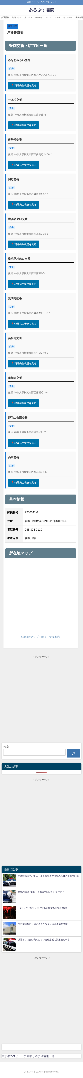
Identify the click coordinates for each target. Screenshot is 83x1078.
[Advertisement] (41, 699)
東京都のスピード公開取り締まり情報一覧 (28, 1056)
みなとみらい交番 (19, 60)
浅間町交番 (15, 298)
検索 (6, 746)
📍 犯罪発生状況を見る (23, 85)
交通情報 (5, 17)
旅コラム (28, 17)
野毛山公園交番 (17, 417)
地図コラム (17, 17)
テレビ (48, 17)
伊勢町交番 (15, 139)
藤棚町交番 (15, 377)
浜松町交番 (15, 338)
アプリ (57, 17)
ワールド (39, 17)
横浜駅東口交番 (17, 219)
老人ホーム (68, 17)
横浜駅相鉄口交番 (19, 258)
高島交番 (13, 457)
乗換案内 (54, 636)
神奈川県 (12, 26)
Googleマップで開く (34, 636)
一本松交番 (15, 99)
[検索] (73, 753)
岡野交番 (13, 179)
